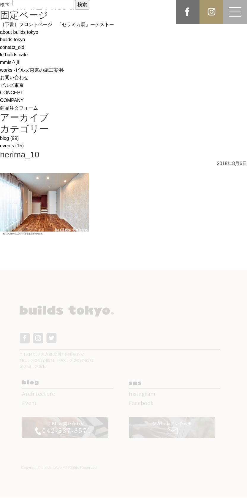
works (32, 70)
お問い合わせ (14, 77)
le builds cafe (14, 54)
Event (29, 406)
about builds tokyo (19, 32)
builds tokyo (12, 39)
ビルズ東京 (12, 85)
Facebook (141, 406)
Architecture (38, 397)
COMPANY (12, 100)
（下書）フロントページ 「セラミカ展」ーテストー (57, 24)
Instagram (142, 397)
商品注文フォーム (19, 108)
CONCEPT (11, 92)
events (7, 145)
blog (4, 138)
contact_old (12, 47)
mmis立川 (10, 62)
